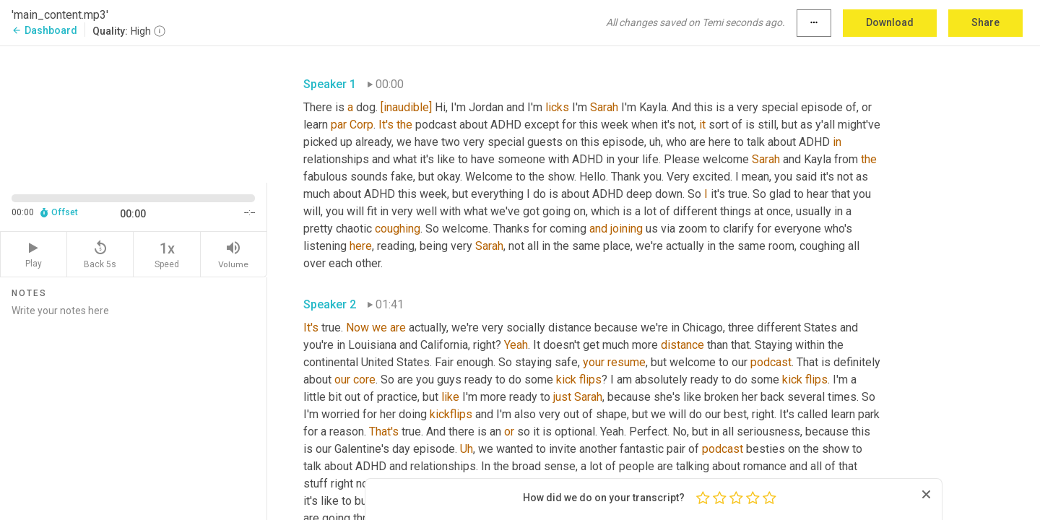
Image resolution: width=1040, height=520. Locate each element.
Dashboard (44, 30)
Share (985, 22)
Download (890, 22)
